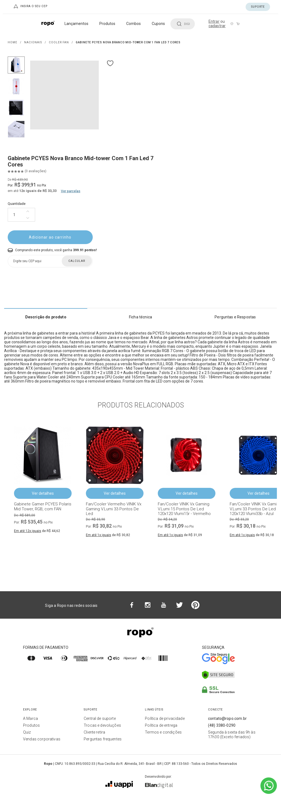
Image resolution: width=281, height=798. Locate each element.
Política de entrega (161, 725)
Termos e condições (163, 732)
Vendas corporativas (41, 739)
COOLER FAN (59, 42)
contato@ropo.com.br (227, 718)
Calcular (76, 260)
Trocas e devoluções (102, 725)
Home (12, 42)
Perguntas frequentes (103, 739)
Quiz (27, 732)
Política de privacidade (164, 718)
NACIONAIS (33, 42)
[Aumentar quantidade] (28, 211)
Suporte (258, 6)
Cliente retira (94, 732)
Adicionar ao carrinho (50, 237)
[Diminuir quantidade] (28, 218)
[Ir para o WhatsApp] (268, 785)
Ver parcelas (70, 191)
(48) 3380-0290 (221, 725)
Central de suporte (100, 718)
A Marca (30, 718)
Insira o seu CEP (30, 6)
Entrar (214, 21)
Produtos (31, 725)
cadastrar (217, 26)
